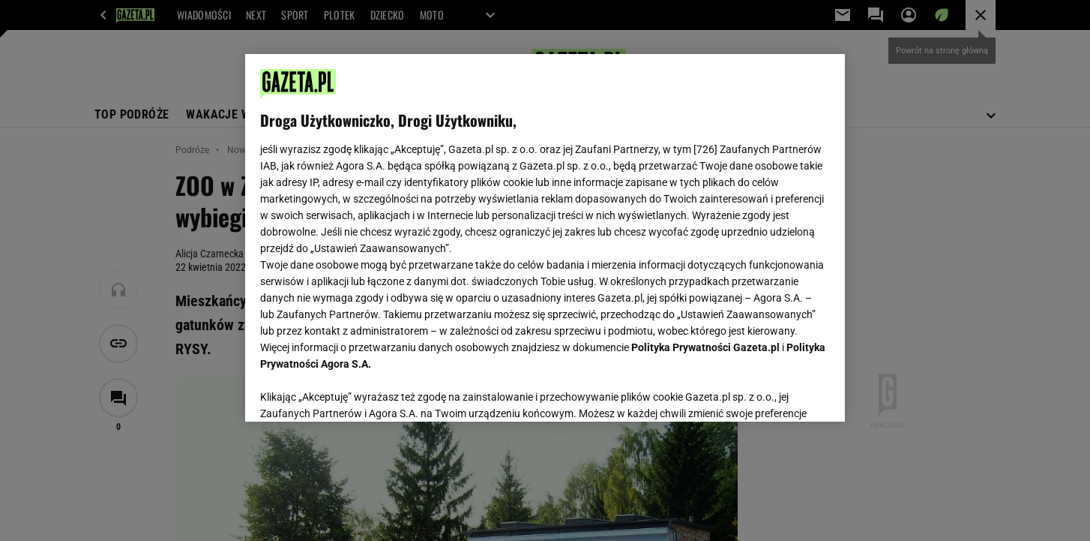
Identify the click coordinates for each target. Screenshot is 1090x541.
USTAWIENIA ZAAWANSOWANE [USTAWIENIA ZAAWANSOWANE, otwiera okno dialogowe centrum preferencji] (358, 392)
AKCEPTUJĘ (779, 392)
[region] (545, 238)
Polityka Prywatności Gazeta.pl (705, 347)
